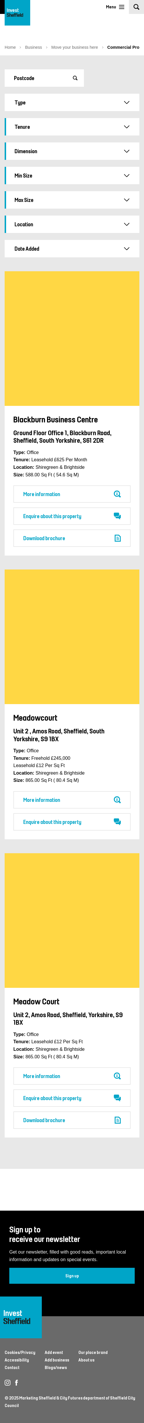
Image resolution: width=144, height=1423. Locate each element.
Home (10, 47)
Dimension (72, 151)
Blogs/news (56, 1367)
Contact (12, 1367)
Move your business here (74, 47)
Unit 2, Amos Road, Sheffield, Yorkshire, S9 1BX (68, 1018)
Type (72, 102)
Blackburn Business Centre (55, 419)
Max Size (72, 199)
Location (72, 224)
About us (86, 1360)
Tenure (72, 126)
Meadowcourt (35, 717)
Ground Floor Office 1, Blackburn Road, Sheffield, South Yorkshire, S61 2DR (62, 436)
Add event (54, 1352)
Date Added (72, 248)
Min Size (72, 175)
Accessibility (17, 1360)
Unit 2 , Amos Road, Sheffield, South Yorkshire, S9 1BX (59, 734)
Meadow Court (36, 1001)
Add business (57, 1360)
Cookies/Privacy (20, 1352)
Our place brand (93, 1352)
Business (33, 47)
